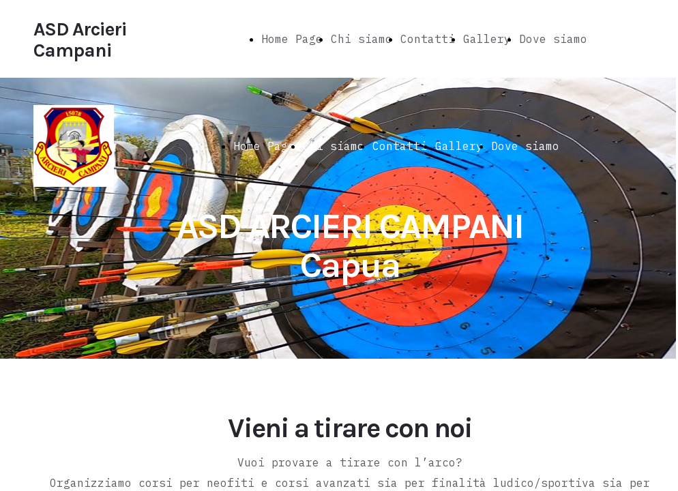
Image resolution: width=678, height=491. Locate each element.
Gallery (487, 39)
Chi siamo (361, 39)
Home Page (292, 39)
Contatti (427, 39)
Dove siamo (553, 39)
